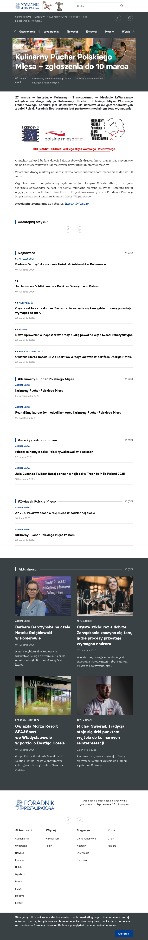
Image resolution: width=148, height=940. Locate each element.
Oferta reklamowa (86, 838)
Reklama (19, 896)
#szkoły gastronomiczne (89, 78)
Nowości (72, 31)
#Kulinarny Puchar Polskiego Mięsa (52, 78)
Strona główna (23, 16)
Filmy (49, 845)
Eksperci (91, 31)
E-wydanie (82, 860)
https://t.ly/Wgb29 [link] (77, 203)
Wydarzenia (51, 31)
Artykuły (39, 16)
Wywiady (128, 31)
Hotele (109, 31)
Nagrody (81, 845)
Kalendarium (53, 838)
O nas (111, 838)
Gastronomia (27, 31)
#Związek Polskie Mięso (45, 82)
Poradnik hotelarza (31, 351)
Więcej (129, 253)
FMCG (18, 888)
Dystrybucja (83, 853)
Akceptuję (124, 933)
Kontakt (19, 903)
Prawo (23, 329)
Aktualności (26, 259)
